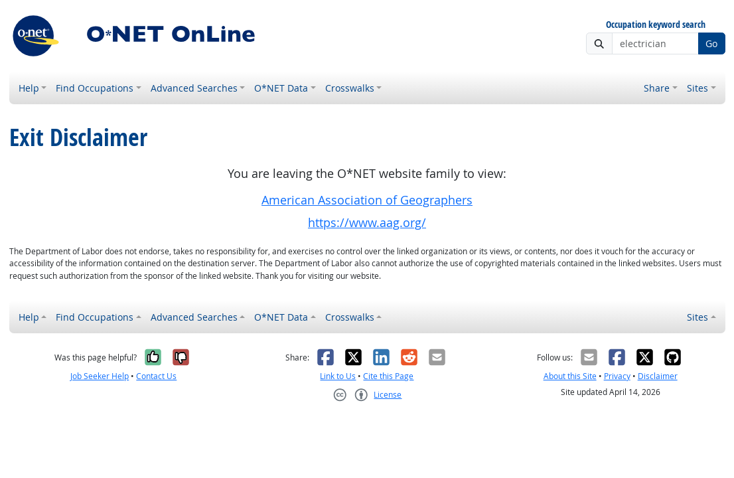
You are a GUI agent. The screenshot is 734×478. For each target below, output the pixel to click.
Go (711, 43)
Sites (697, 88)
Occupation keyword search (655, 25)
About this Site (570, 376)
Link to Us (338, 376)
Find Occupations (94, 88)
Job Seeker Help (99, 376)
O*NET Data (281, 88)
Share (657, 88)
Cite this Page (388, 376)
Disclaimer (658, 376)
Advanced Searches (194, 88)
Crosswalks (349, 88)
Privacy (617, 376)
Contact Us (156, 376)
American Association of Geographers (367, 200)
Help (29, 88)
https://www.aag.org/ (367, 222)
